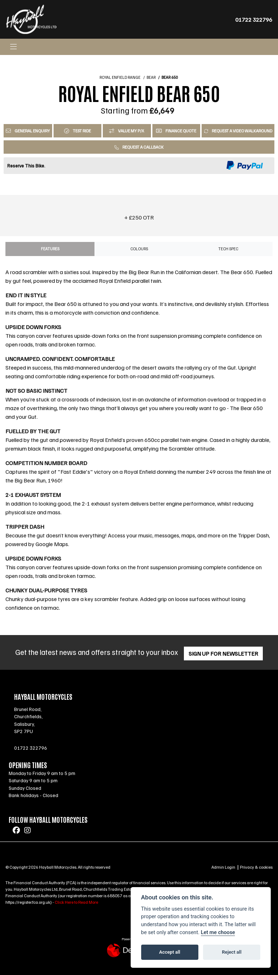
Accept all (169, 952)
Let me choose (218, 932)
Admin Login (223, 867)
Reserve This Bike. (26, 166)
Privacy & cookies (256, 867)
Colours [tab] (139, 248)
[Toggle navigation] (13, 47)
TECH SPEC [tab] (228, 248)
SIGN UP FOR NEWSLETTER (225, 653)
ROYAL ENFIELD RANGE (120, 77)
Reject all (231, 952)
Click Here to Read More (76, 902)
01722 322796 (253, 19)
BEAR (151, 77)
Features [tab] (50, 248)
